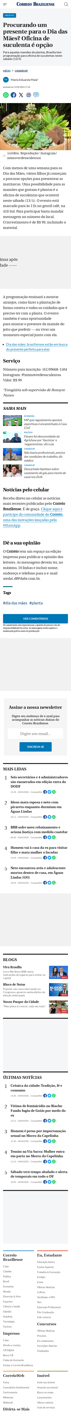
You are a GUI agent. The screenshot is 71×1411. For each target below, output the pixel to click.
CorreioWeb (13, 1376)
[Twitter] (21, 96)
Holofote (7, 1316)
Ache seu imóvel (46, 1382)
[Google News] (28, 96)
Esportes (8, 1301)
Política (7, 1276)
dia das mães (16, 602)
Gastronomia (10, 1392)
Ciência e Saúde (11, 1306)
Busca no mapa (45, 1392)
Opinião (7, 1311)
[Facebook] (13, 96)
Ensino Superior (45, 1267)
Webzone (8, 1397)
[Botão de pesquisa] (66, 4)
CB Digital (8, 1350)
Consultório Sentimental (16, 1387)
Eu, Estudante (49, 1255)
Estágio (41, 1277)
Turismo (7, 1326)
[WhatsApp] (6, 96)
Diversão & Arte (12, 1296)
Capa (6, 1266)
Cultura (41, 1292)
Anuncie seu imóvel (47, 1387)
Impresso (11, 1333)
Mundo (7, 1291)
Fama (6, 1382)
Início (6, 70)
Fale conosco (44, 1317)
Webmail (8, 1402)
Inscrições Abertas (47, 1345)
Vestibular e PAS (46, 1297)
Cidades (7, 1271)
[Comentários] (36, 96)
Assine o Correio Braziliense (18, 1365)
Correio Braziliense (13, 1257)
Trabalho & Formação (48, 1272)
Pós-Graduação (45, 1312)
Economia (8, 1286)
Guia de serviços (46, 1407)
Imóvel (43, 1376)
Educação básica (46, 1261)
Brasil (6, 1281)
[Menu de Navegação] (5, 4)
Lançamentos (44, 1397)
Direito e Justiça (12, 1345)
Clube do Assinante (13, 1360)
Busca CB (8, 1355)
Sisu (39, 1302)
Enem (40, 1282)
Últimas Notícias (46, 1287)
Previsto (41, 1335)
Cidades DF (21, 70)
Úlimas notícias (45, 1402)
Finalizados (43, 1350)
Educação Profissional (49, 1307)
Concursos (46, 1324)
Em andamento (45, 1340)
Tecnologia (9, 1321)
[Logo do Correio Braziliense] (36, 4)
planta (37, 602)
